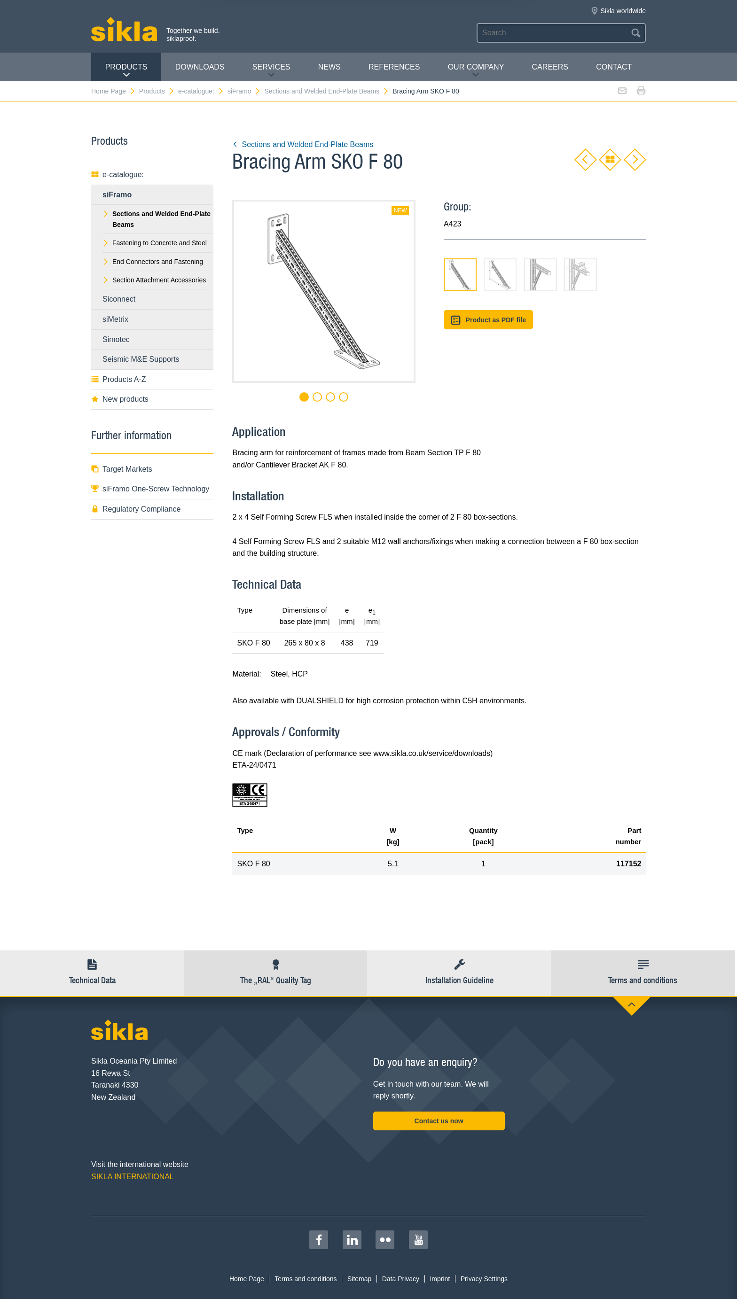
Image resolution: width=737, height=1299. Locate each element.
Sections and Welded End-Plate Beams (326, 91)
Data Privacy (400, 1279)
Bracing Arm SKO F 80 (425, 91)
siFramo (244, 91)
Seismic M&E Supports (141, 359)
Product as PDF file (488, 320)
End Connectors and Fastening (152, 261)
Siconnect (118, 299)
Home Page (113, 91)
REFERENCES (394, 67)
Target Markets (121, 469)
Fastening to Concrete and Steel (154, 243)
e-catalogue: (201, 91)
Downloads (200, 67)
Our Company (476, 70)
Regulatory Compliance (135, 509)
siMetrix (115, 319)
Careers (550, 67)
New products (120, 399)
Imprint (440, 1279)
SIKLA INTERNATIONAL (132, 1177)
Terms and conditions (305, 1279)
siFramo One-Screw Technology (150, 489)
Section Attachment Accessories (154, 280)
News (329, 67)
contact (614, 67)
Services (271, 70)
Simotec (116, 339)
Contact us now (439, 1121)
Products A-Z (118, 379)
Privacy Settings (484, 1279)
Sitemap (359, 1279)
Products (126, 70)
